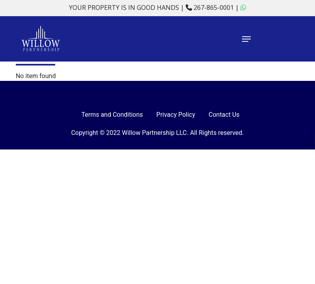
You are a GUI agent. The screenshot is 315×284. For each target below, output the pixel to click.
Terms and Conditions (112, 114)
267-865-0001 (210, 7)
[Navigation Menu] (271, 39)
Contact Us (224, 114)
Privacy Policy (176, 114)
